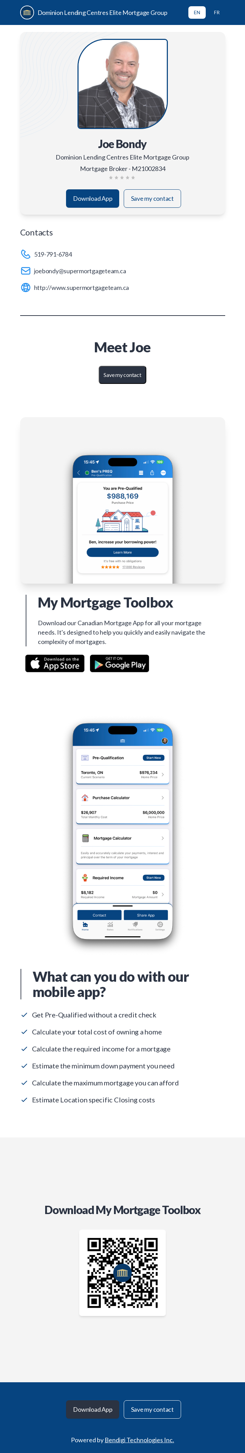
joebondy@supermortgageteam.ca (80, 271)
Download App (92, 198)
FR (217, 12)
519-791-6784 (53, 254)
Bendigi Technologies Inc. (139, 1440)
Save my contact (152, 198)
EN (197, 12)
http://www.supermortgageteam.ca (81, 287)
